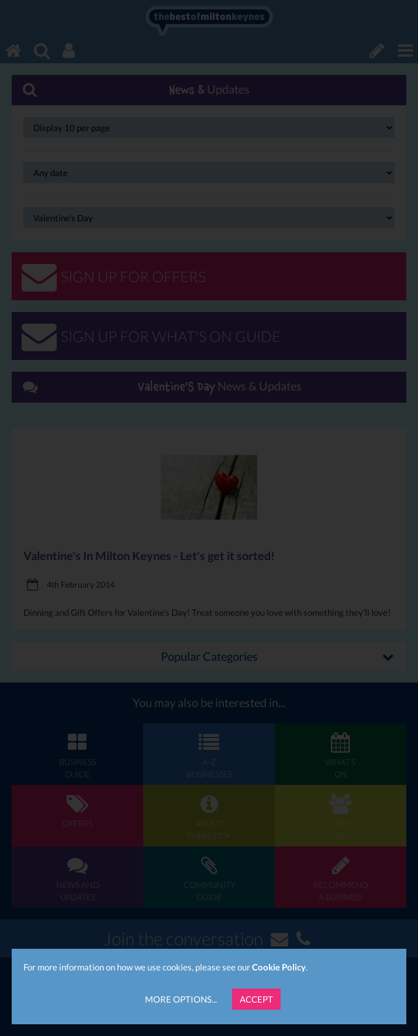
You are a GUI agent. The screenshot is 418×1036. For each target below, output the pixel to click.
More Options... (181, 999)
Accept (256, 999)
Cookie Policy (279, 967)
